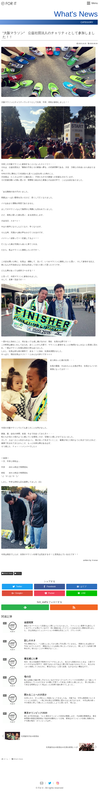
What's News (8, 573)
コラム (18, 573)
